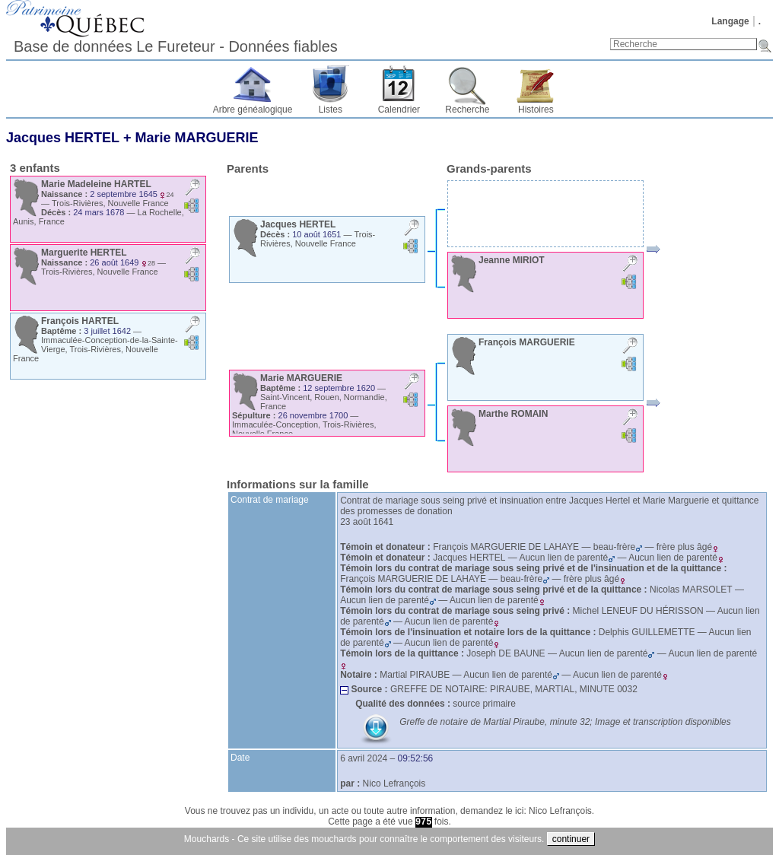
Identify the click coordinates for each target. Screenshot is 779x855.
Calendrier (399, 109)
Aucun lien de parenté (567, 557)
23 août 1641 (366, 521)
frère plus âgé (688, 547)
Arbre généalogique (253, 109)
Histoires (536, 109)
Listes (330, 109)
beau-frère (617, 547)
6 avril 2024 (363, 758)
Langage (730, 21)
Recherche (467, 109)
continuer (571, 839)
